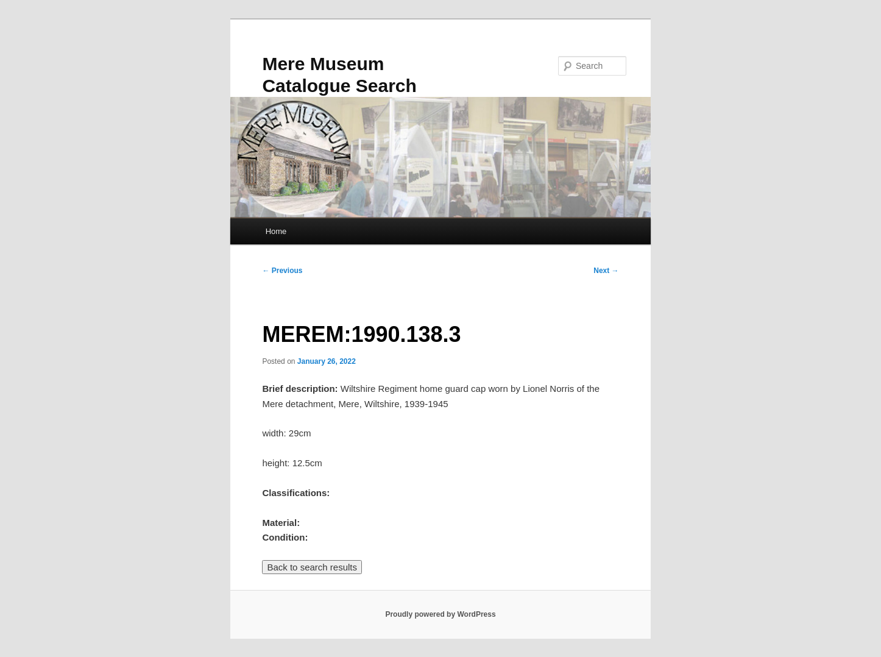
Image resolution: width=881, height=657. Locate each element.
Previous (282, 270)
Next (605, 270)
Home (276, 231)
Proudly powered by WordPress (440, 614)
